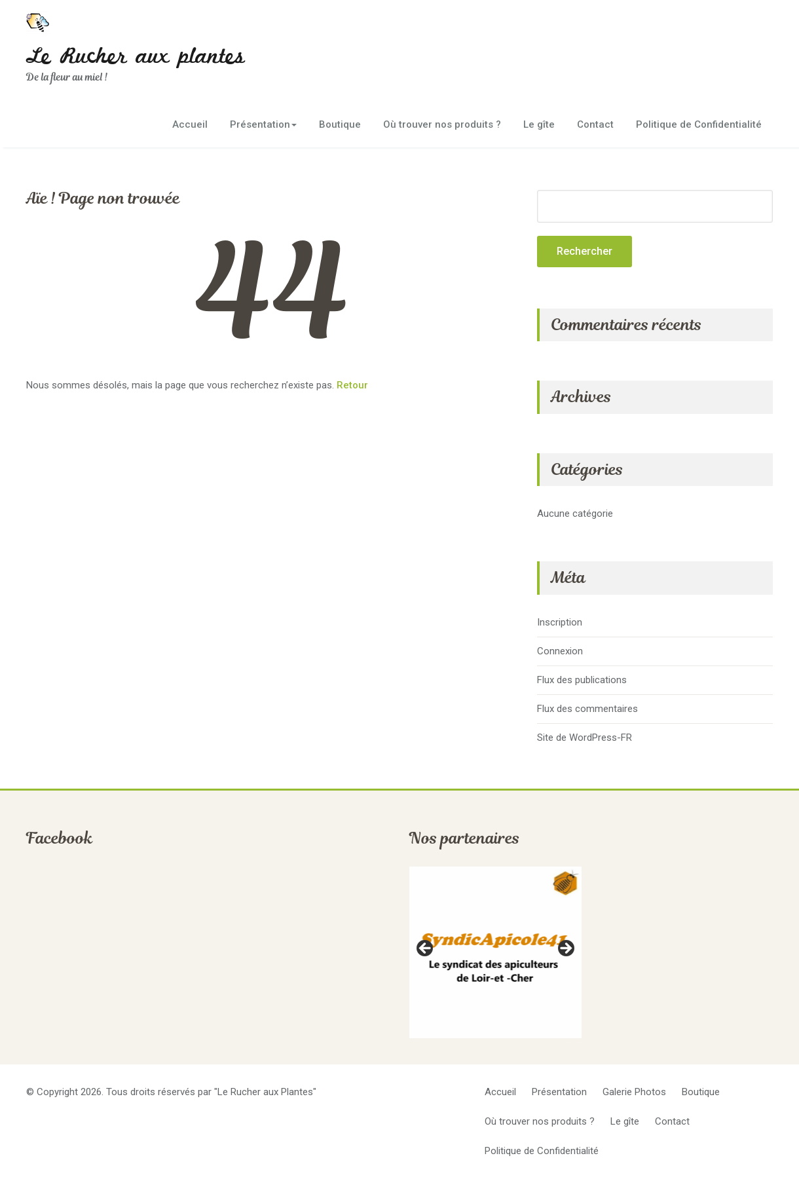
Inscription (559, 622)
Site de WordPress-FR (584, 737)
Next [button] (565, 949)
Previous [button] (426, 949)
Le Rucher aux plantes (135, 57)
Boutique (340, 124)
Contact (595, 124)
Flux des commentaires (587, 709)
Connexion (560, 651)
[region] (495, 953)
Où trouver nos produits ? (442, 124)
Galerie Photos (634, 1092)
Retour (352, 385)
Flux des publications (582, 680)
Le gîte (539, 124)
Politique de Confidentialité (699, 124)
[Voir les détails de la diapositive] (495, 953)
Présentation (263, 124)
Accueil (190, 124)
